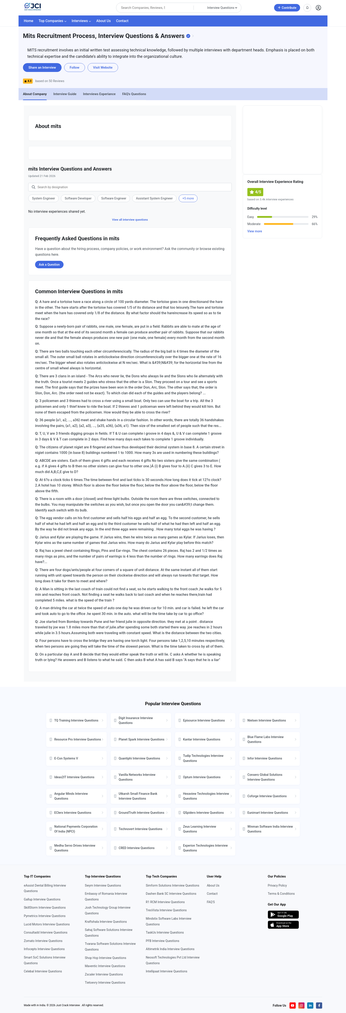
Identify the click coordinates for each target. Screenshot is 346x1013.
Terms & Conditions (281, 893)
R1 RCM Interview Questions (165, 902)
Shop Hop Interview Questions (105, 958)
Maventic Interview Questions (105, 966)
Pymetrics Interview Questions (45, 916)
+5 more (188, 198)
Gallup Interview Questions (42, 899)
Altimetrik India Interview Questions (170, 949)
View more (254, 231)
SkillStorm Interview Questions (45, 907)
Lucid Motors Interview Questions (47, 924)
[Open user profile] (318, 8)
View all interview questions (130, 219)
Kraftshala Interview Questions (106, 921)
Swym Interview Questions (103, 885)
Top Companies (52, 21)
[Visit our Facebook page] (319, 1005)
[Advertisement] (282, 139)
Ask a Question (49, 264)
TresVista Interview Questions (166, 910)
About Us (103, 21)
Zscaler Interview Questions (104, 974)
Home (28, 21)
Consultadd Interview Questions (46, 932)
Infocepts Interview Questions (44, 949)
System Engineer (43, 198)
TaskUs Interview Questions (165, 932)
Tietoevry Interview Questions (105, 982)
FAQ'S (211, 902)
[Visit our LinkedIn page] (310, 1005)
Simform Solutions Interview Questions (172, 885)
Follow (74, 68)
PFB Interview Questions (162, 941)
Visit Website (103, 68)
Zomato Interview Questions (43, 941)
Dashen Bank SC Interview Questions (171, 893)
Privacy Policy (277, 885)
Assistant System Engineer (154, 198)
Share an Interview (42, 68)
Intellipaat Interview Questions (166, 971)
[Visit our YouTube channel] (293, 1005)
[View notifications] (307, 8)
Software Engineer (113, 198)
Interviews (81, 21)
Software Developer (78, 198)
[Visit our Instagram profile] (301, 1005)
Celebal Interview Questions (43, 971)
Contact (122, 21)
